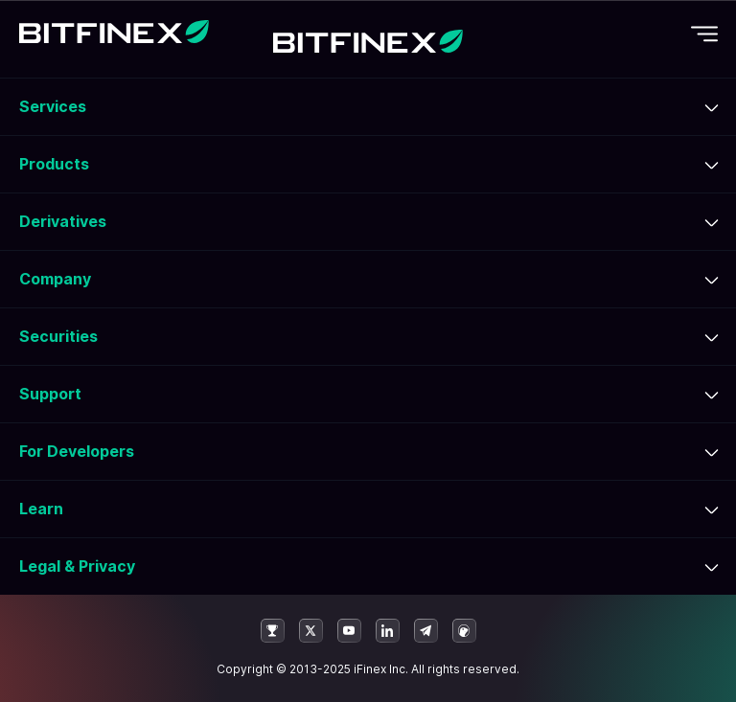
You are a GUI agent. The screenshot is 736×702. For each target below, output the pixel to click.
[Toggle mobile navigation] (704, 33)
